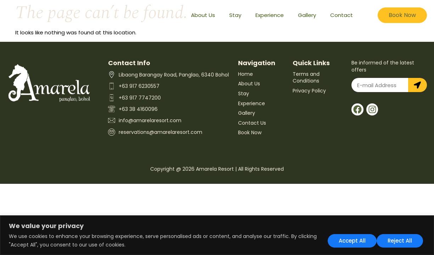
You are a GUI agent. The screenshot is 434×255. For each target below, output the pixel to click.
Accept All (400, 240)
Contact (341, 15)
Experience (269, 15)
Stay (235, 15)
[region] (217, 235)
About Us (203, 15)
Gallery (307, 15)
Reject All (350, 240)
